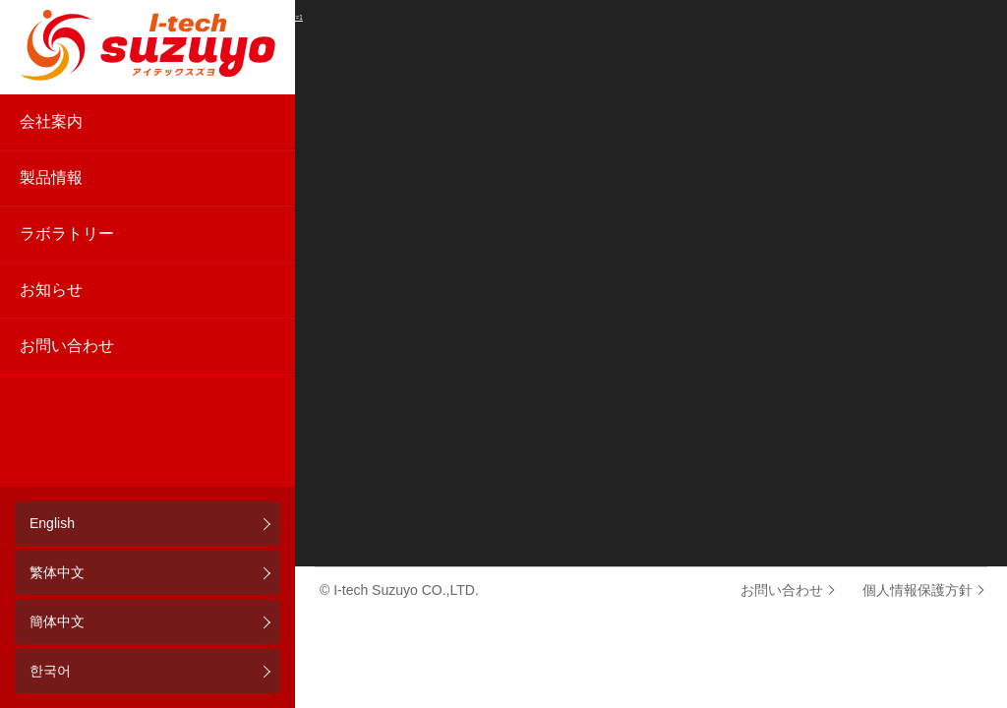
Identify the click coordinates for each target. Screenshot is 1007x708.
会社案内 (51, 121)
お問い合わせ (67, 345)
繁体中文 (57, 572)
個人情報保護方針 (917, 590)
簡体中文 (57, 621)
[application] (503, 283)
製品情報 (51, 177)
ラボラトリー (67, 233)
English (52, 523)
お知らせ (51, 289)
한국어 (50, 670)
